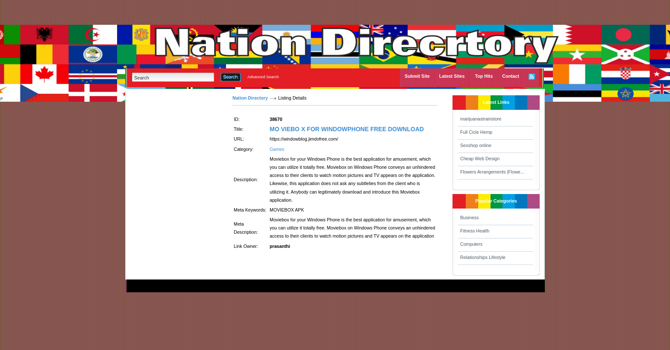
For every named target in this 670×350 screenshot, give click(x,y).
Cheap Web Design (480, 158)
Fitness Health (474, 230)
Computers (471, 244)
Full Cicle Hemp (476, 132)
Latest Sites (452, 76)
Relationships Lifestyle (482, 257)
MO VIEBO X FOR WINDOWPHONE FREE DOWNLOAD (347, 129)
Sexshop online (475, 145)
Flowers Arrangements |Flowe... (492, 171)
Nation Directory (250, 97)
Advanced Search (263, 77)
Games (277, 149)
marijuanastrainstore (481, 118)
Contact (510, 76)
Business (469, 217)
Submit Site (417, 76)
